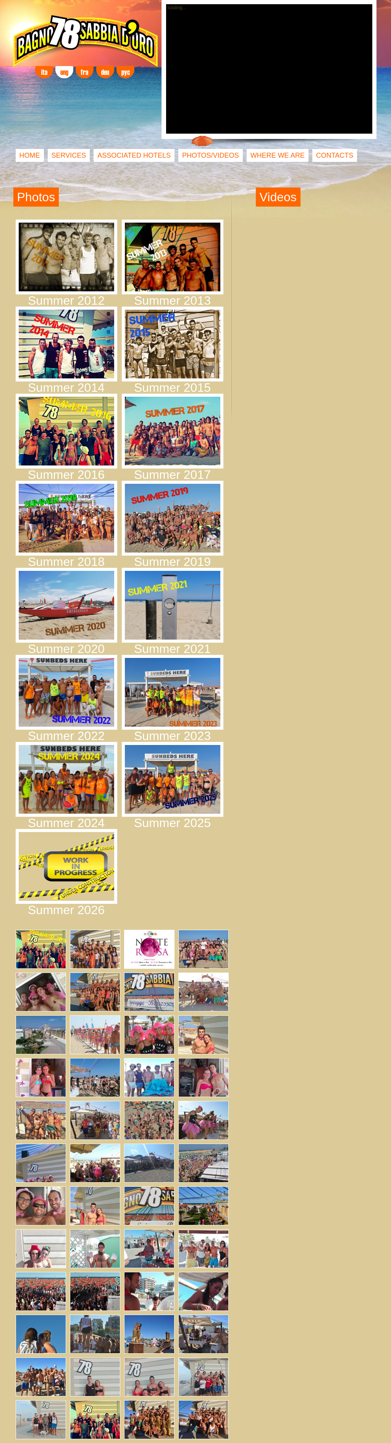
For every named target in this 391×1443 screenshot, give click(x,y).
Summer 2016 (66, 475)
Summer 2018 (66, 562)
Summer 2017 (172, 475)
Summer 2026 (66, 910)
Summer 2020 (66, 649)
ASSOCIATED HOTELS (134, 155)
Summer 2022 (66, 736)
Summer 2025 (172, 823)
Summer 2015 (172, 387)
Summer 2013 (172, 300)
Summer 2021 (172, 649)
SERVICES (69, 155)
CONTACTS (335, 155)
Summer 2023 (172, 736)
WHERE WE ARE (277, 155)
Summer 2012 (66, 300)
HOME (29, 155)
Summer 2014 (66, 387)
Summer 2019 (172, 562)
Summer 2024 (66, 823)
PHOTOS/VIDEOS (210, 155)
